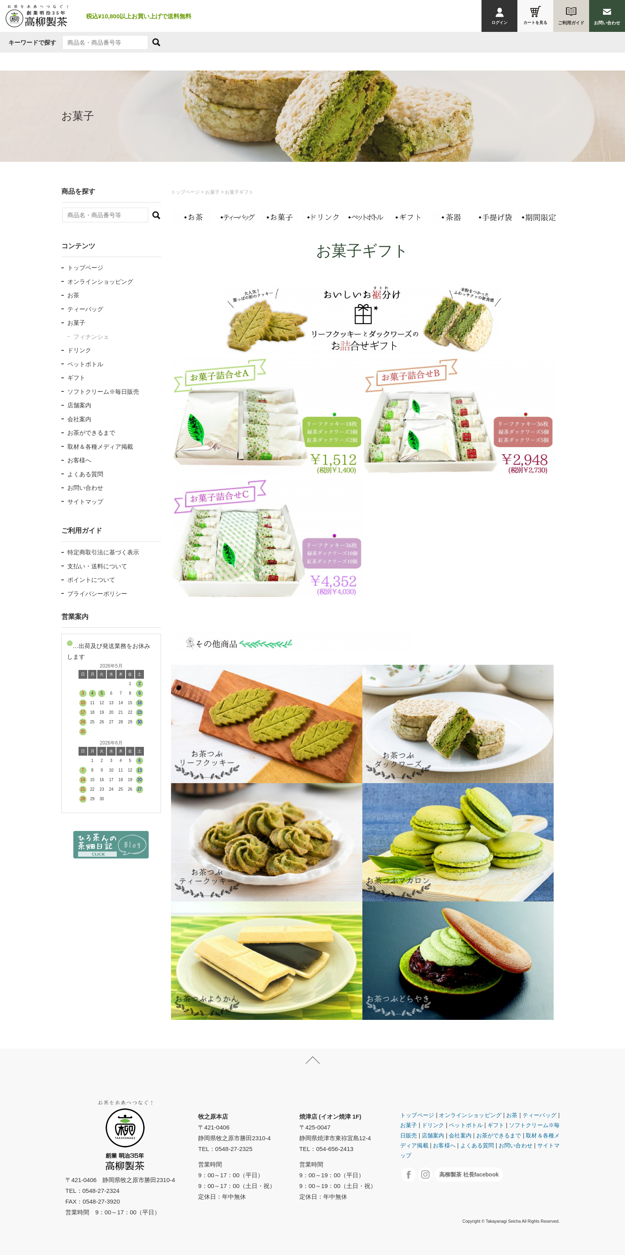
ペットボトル (85, 364)
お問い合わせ (85, 487)
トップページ (85, 267)
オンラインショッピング (100, 281)
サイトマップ (85, 501)
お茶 (73, 295)
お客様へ (79, 460)
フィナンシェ (91, 336)
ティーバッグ (85, 309)
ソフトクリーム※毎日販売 (103, 391)
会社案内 (79, 419)
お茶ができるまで (91, 432)
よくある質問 (85, 474)
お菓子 (76, 322)
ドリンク (79, 350)
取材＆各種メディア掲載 (100, 446)
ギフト (76, 377)
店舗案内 (79, 405)
